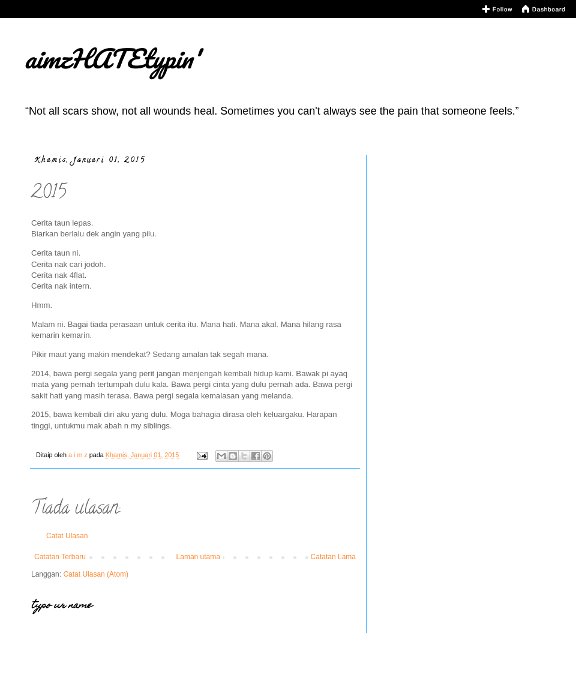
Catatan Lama (333, 557)
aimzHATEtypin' (111, 58)
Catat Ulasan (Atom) (95, 574)
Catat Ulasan (67, 536)
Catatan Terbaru (60, 557)
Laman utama (198, 557)
